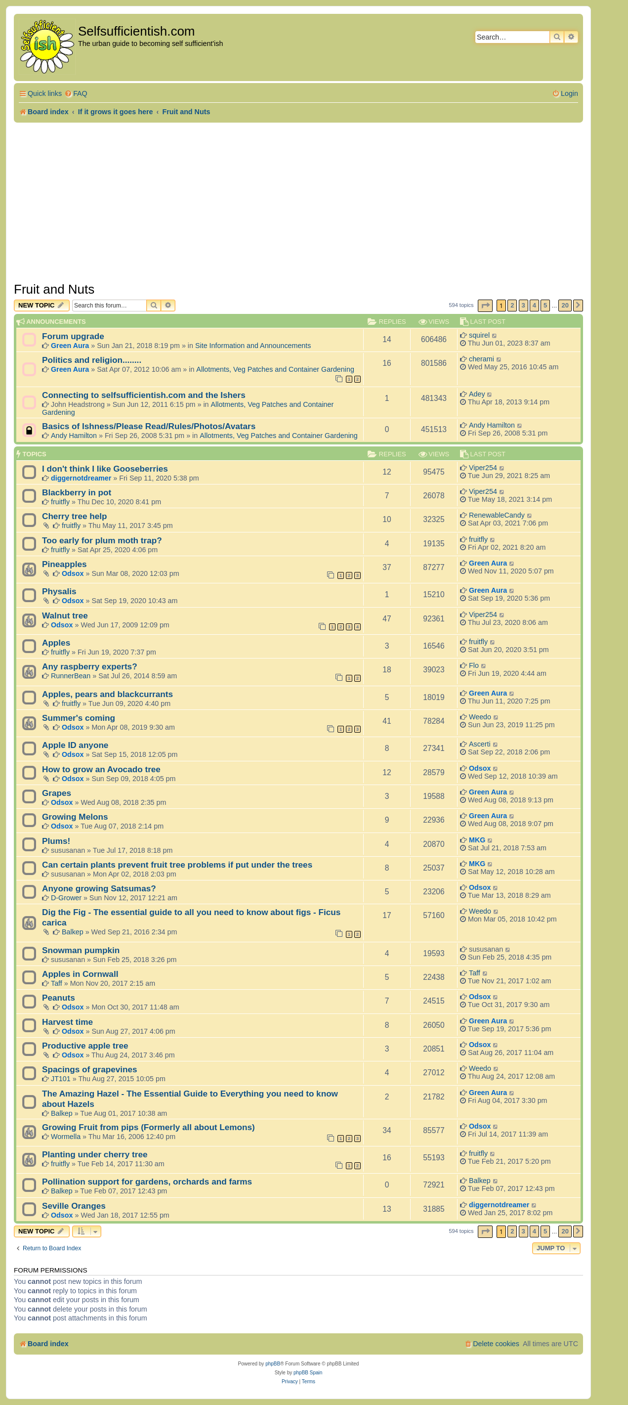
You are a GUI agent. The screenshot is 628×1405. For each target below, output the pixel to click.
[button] (485, 306)
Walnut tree (65, 615)
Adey (477, 394)
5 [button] (545, 305)
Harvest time (67, 1022)
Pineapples (64, 564)
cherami (481, 359)
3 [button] (523, 305)
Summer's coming (78, 718)
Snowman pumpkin (81, 950)
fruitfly (60, 502)
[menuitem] (75, 93)
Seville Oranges (74, 1206)
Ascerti (480, 744)
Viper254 (483, 468)
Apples (56, 643)
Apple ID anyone (75, 745)
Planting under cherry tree (95, 1154)
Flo (474, 665)
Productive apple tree (85, 1046)
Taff (56, 983)
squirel (479, 335)
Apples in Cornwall (80, 974)
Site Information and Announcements (253, 346)
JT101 (61, 1079)
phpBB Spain (307, 1372)
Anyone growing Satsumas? (99, 888)
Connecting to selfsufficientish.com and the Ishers (144, 395)
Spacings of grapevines (89, 1069)
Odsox (73, 573)
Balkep (73, 932)
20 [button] (564, 305)
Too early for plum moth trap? (102, 540)
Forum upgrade (73, 336)
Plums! (56, 841)
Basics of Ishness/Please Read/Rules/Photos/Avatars (148, 426)
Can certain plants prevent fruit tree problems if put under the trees (177, 865)
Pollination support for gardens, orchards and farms (147, 1181)
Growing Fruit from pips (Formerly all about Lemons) (148, 1127)
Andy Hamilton (74, 435)
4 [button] (534, 305)
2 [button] (512, 305)
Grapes (56, 793)
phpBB (272, 1363)
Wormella (66, 1137)
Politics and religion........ (91, 360)
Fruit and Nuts (54, 289)
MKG (477, 840)
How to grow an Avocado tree (101, 769)
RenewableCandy (497, 515)
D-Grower (66, 898)
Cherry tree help (74, 516)
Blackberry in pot (76, 492)
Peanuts (58, 998)
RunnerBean (70, 676)
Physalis (59, 591)
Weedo (480, 717)
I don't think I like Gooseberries (105, 469)
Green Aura (70, 346)
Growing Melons (75, 817)
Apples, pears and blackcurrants (107, 694)
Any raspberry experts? (89, 666)
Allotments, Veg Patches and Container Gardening (275, 369)
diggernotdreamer (81, 478)
